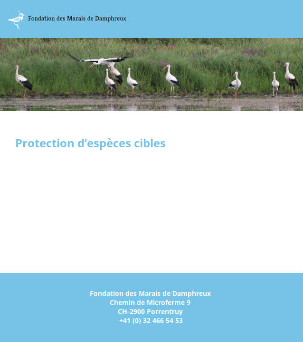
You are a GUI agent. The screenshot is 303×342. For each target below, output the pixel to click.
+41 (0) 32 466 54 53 (151, 320)
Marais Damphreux (67, 19)
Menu (292, 19)
